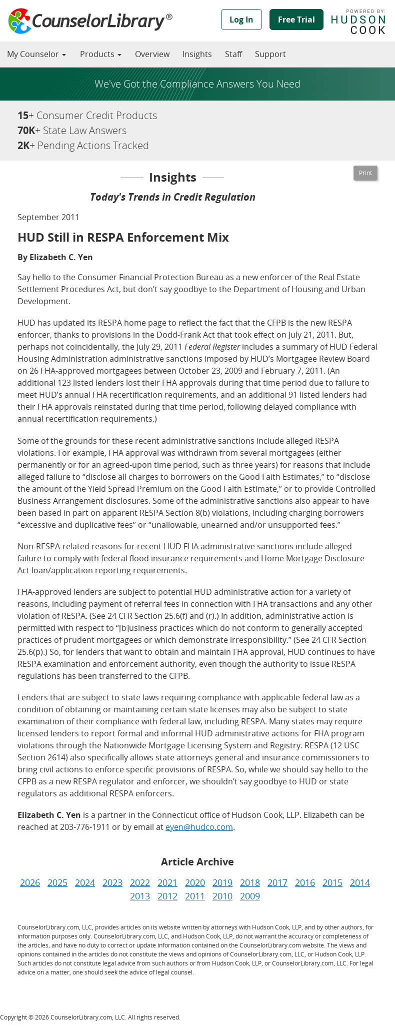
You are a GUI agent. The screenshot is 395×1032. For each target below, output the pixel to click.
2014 (360, 882)
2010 (222, 896)
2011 (195, 896)
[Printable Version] (366, 173)
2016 (305, 882)
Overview (152, 54)
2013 (140, 896)
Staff (233, 54)
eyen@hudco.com (199, 826)
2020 (195, 882)
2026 (30, 882)
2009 (250, 896)
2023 (112, 882)
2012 (168, 896)
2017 (278, 882)
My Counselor (36, 54)
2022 (140, 882)
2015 (332, 882)
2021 (168, 882)
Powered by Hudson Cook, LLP (363, 21)
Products (101, 54)
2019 (222, 882)
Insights (197, 54)
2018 (250, 882)
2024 (85, 882)
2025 (58, 882)
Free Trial (296, 19)
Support (270, 54)
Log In (242, 19)
